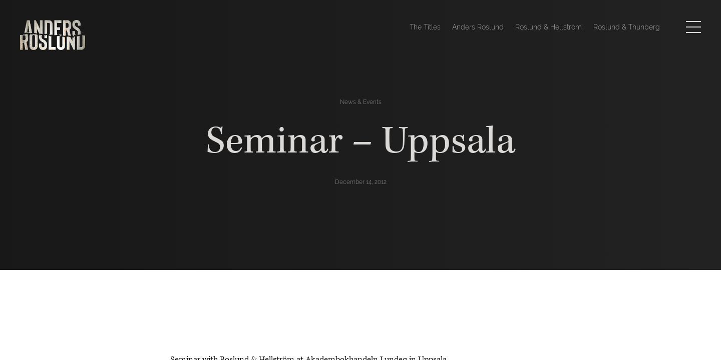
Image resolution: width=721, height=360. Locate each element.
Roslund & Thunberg (626, 27)
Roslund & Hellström (548, 27)
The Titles (425, 27)
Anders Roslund (478, 27)
